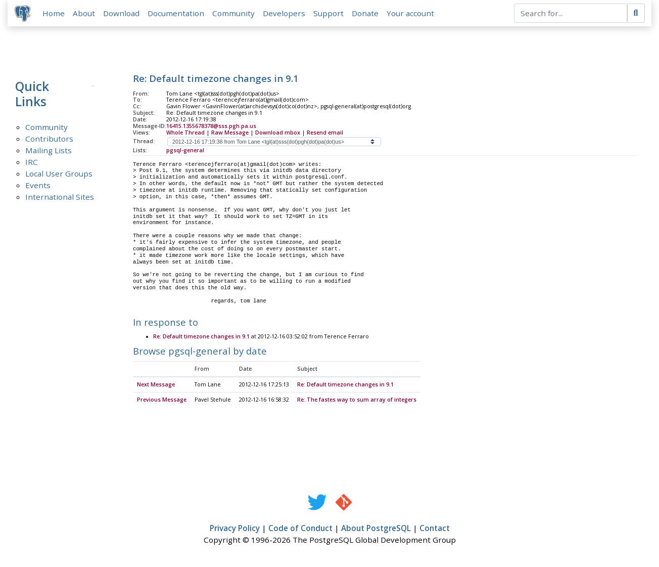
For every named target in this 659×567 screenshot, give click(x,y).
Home (54, 14)
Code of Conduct (300, 530)
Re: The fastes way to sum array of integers (356, 401)
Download (122, 14)
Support (329, 14)
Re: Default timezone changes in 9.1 (201, 338)
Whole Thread (185, 133)
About (85, 14)
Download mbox (277, 133)
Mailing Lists (48, 151)
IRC (31, 163)
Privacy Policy (235, 530)
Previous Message (161, 401)
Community (234, 14)
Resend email (325, 133)
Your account (411, 14)
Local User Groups (58, 174)
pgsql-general (185, 151)
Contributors (49, 140)
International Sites (59, 198)
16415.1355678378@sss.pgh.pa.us (211, 126)
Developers (285, 14)
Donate (366, 14)
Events (38, 186)
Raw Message (230, 133)
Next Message (156, 385)
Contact (434, 530)
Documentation (177, 14)
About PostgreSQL (376, 530)
